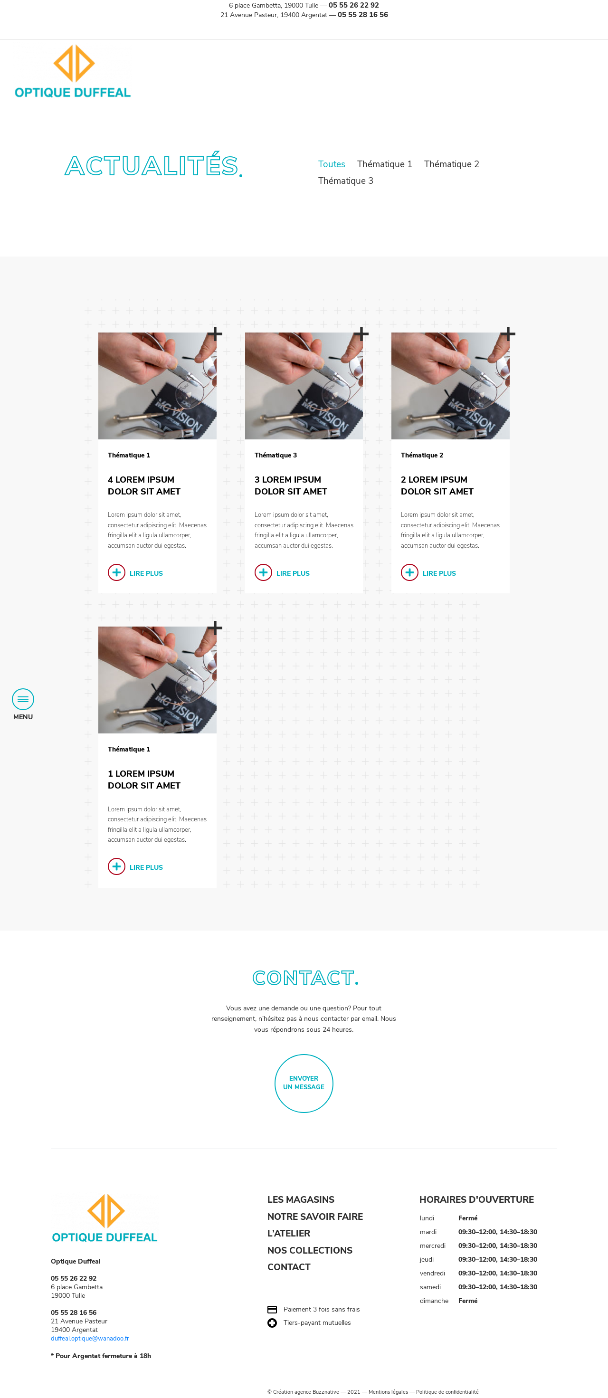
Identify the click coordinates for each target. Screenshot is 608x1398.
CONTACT (289, 1269)
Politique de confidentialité (447, 1392)
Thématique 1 (386, 164)
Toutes (333, 164)
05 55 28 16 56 (363, 14)
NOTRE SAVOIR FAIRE (315, 1217)
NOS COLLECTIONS (309, 1252)
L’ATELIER (288, 1234)
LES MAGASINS (300, 1201)
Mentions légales (388, 1392)
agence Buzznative (316, 1392)
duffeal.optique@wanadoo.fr (93, 1338)
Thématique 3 (345, 181)
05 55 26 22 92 (354, 5)
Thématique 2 (451, 164)
